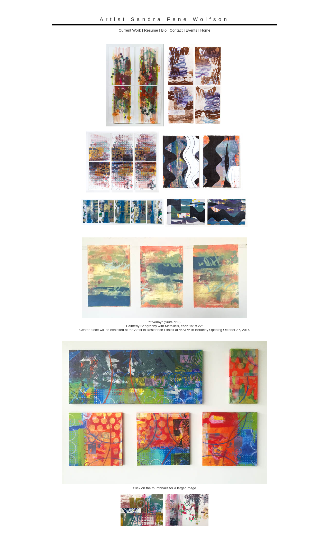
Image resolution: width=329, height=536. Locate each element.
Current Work (130, 30)
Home (205, 30)
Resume (151, 30)
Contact (176, 30)
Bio (164, 30)
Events (191, 30)
